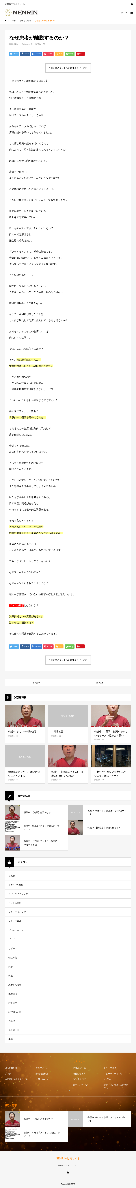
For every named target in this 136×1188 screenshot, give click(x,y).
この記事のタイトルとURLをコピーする (68, 68)
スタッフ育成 (14, 921)
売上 (10, 975)
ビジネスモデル (15, 930)
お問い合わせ (41, 1079)
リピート (12, 948)
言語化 (11, 1021)
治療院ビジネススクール (16, 1079)
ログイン (123, 13)
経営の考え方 (14, 1012)
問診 (10, 966)
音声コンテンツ (80, 1084)
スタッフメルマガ (17, 912)
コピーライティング (18, 894)
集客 (10, 1039)
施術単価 (12, 994)
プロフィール (41, 1068)
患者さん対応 (26, 44)
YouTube (108, 1079)
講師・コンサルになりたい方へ (116, 1086)
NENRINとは (11, 1068)
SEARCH (132, 4)
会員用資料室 (41, 1073)
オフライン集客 (15, 885)
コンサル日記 (14, 903)
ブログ (11, 939)
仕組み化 (12, 957)
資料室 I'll (13, 1030)
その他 (11, 876)
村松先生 (12, 1003)
